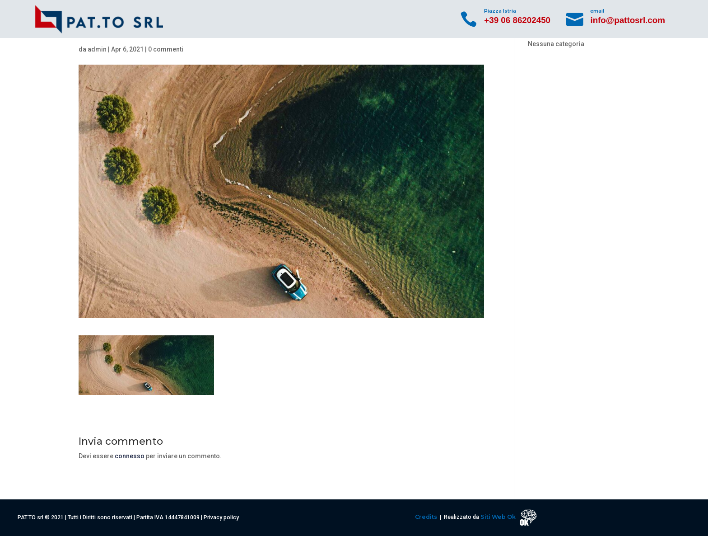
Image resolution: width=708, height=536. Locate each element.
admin (97, 49)
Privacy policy (221, 517)
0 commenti (165, 49)
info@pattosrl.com (627, 20)
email (597, 11)
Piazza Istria (500, 11)
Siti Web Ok (498, 516)
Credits (426, 516)
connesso (129, 456)
